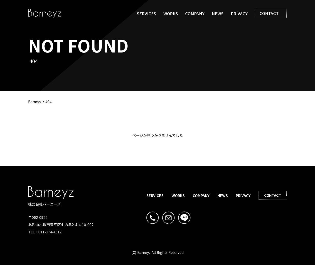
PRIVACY (239, 13)
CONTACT (271, 13)
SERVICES (146, 13)
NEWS (218, 13)
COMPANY (194, 13)
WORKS (170, 13)
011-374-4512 (50, 232)
